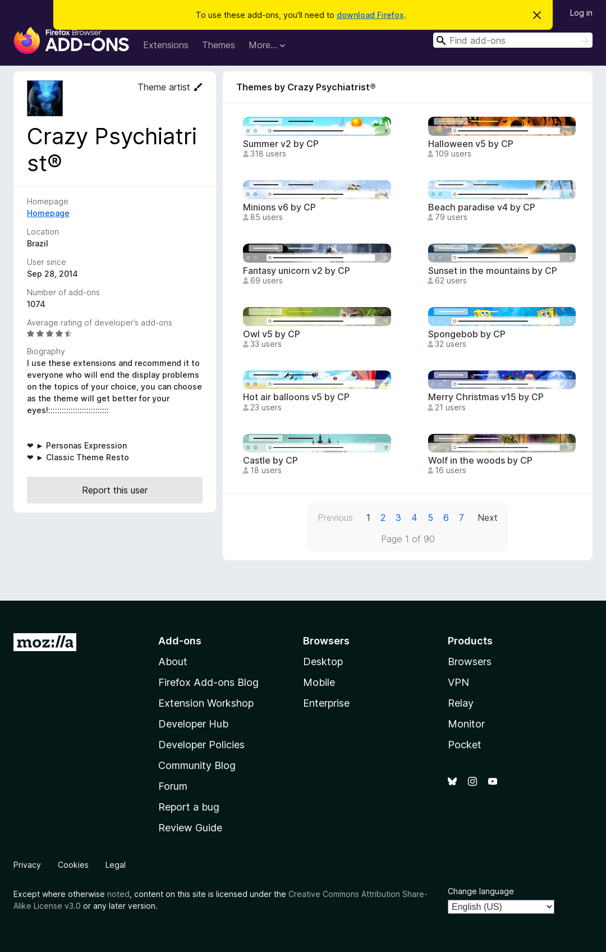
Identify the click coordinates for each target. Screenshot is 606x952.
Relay (461, 703)
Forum (172, 786)
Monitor (466, 724)
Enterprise (326, 703)
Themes (218, 45)
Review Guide (190, 828)
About (172, 661)
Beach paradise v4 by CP (481, 207)
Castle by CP (270, 460)
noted (118, 894)
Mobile (319, 682)
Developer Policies (201, 744)
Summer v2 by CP (281, 144)
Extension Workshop (206, 703)
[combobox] (513, 40)
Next (488, 517)
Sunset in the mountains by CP (492, 271)
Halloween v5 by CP (470, 144)
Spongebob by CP (467, 334)
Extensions (166, 45)
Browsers (470, 661)
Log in (581, 12)
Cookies (73, 864)
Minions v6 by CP (279, 207)
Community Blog (197, 765)
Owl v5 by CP (271, 334)
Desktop (323, 661)
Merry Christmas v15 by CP (486, 397)
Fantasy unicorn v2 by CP (296, 271)
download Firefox (370, 15)
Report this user (115, 490)
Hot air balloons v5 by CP (296, 397)
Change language (481, 891)
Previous (335, 517)
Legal (115, 864)
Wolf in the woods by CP (480, 460)
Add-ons (179, 641)
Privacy (27, 864)
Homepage (48, 213)
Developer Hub (193, 724)
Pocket (464, 744)
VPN (458, 682)
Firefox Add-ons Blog (208, 682)
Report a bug (188, 807)
